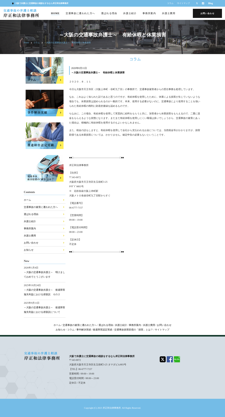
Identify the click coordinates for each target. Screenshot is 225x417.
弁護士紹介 (129, 13)
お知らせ (29, 250)
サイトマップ (183, 3)
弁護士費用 (168, 13)
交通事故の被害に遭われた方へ (41, 207)
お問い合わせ (31, 242)
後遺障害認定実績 (102, 329)
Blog (210, 3)
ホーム (27, 200)
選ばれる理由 (109, 13)
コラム (170, 3)
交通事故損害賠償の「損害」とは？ (133, 329)
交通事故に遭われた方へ (80, 13)
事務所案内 (149, 13)
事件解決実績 (83, 329)
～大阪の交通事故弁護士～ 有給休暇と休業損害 (67, 42)
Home (55, 13)
